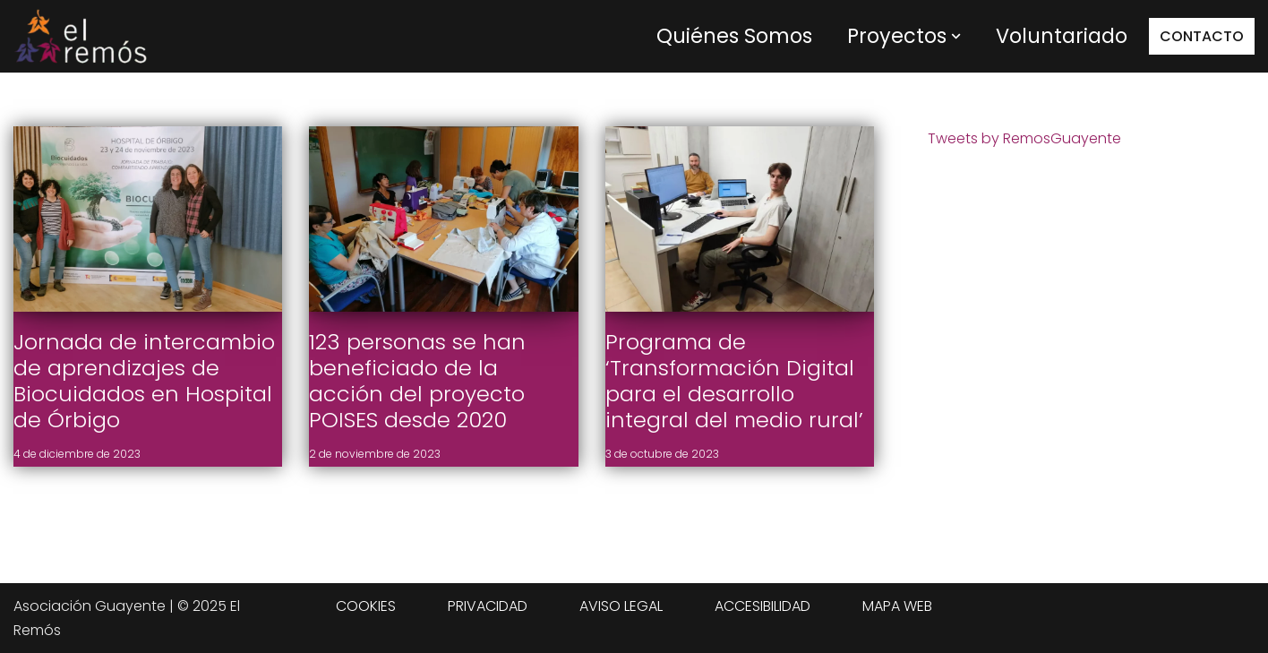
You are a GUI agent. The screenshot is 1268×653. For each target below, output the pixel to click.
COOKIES (366, 606)
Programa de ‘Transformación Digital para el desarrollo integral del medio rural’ (734, 380)
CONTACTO (1202, 36)
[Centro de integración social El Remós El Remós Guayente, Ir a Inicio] (80, 36)
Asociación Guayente (89, 606)
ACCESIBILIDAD (762, 606)
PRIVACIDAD (487, 606)
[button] (956, 36)
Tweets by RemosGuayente (1024, 138)
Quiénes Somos (734, 35)
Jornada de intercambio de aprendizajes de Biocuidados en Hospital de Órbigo (144, 380)
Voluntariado (1061, 35)
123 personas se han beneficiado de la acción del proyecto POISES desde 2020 (417, 380)
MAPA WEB (897, 606)
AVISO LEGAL (621, 606)
